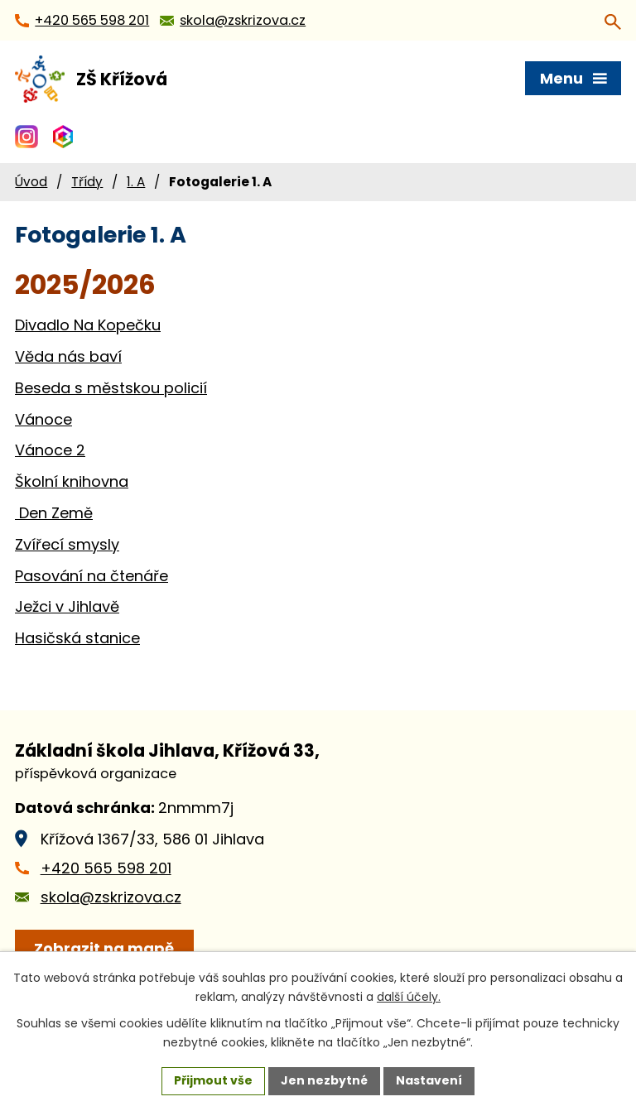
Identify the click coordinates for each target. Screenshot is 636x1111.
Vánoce (43, 419)
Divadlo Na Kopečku (88, 325)
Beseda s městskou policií (111, 388)
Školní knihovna (71, 481)
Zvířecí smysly (67, 544)
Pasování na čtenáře (91, 575)
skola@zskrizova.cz (111, 897)
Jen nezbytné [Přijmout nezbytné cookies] (324, 1080)
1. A (136, 181)
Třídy (87, 181)
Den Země (54, 513)
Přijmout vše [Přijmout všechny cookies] (213, 1080)
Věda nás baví (68, 356)
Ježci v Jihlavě (67, 606)
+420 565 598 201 (106, 868)
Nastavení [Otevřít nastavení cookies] (429, 1080)
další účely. (409, 996)
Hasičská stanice (77, 638)
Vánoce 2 (50, 450)
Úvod (31, 181)
